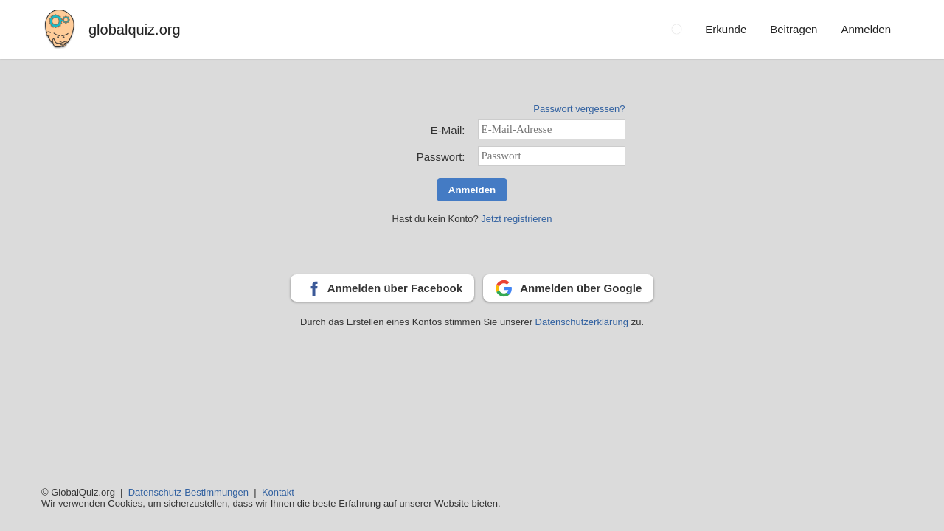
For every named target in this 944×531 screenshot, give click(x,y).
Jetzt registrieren (516, 218)
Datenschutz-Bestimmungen (188, 492)
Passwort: (441, 156)
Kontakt (278, 492)
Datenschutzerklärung (583, 321)
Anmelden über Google (581, 288)
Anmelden (472, 189)
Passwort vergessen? (579, 108)
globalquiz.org (134, 29)
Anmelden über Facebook (394, 288)
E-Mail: (448, 130)
